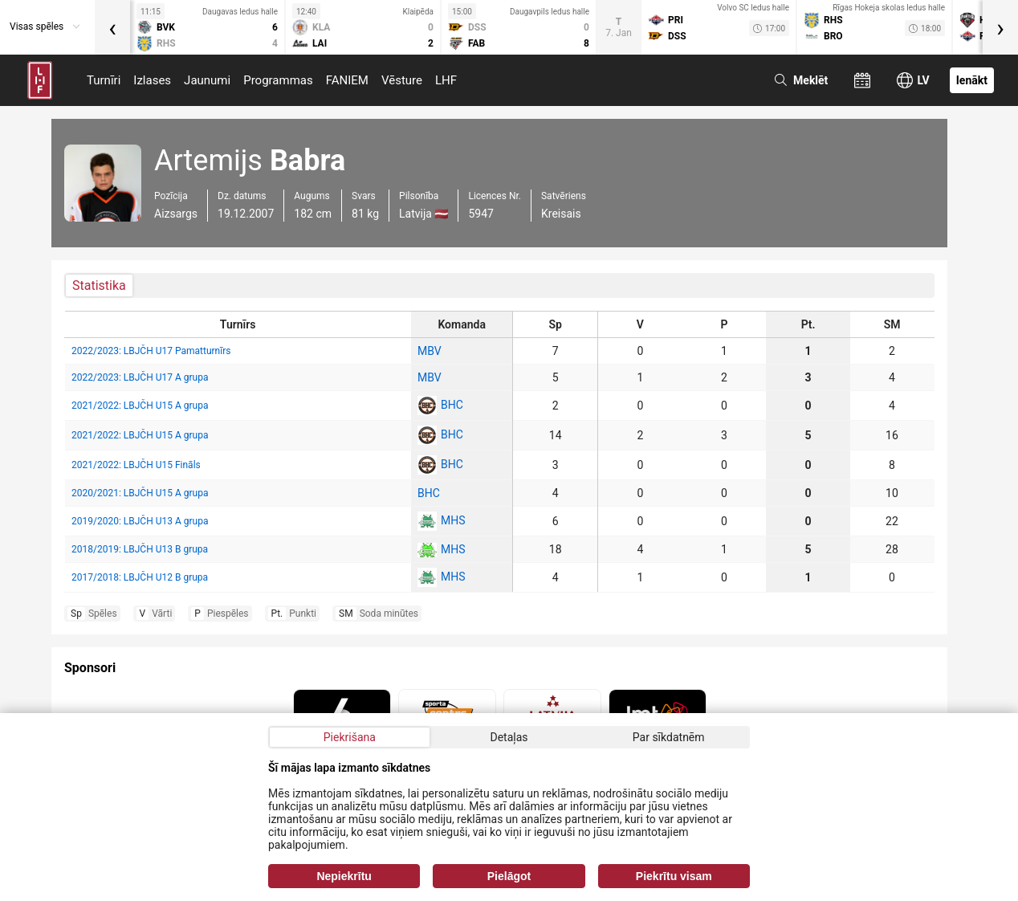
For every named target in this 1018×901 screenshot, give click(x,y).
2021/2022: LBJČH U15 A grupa (139, 405)
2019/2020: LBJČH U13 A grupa (139, 521)
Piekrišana (350, 737)
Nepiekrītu (343, 876)
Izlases (152, 80)
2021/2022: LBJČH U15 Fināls (136, 465)
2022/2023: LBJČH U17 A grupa (139, 377)
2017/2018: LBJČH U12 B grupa (139, 577)
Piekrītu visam (674, 876)
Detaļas (508, 737)
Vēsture (401, 80)
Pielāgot (509, 876)
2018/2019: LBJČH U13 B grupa (139, 549)
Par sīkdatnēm (669, 737)
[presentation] (112, 27)
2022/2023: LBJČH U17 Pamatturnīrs (150, 351)
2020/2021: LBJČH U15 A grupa (139, 493)
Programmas (278, 80)
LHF (446, 80)
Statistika (99, 285)
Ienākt (971, 80)
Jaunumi (207, 80)
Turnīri (103, 80)
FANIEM (347, 80)
